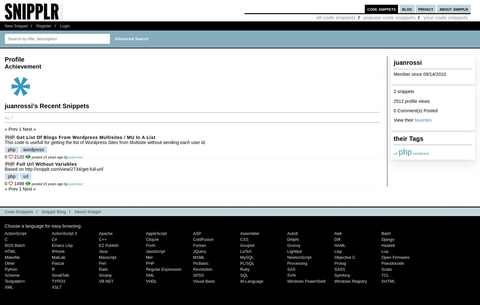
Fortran (199, 245)
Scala (386, 269)
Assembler (249, 233)
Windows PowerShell (306, 281)
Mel (149, 257)
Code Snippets (19, 211)
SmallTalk (60, 275)
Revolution (202, 269)
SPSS (198, 275)
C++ (102, 239)
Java (103, 251)
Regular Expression (163, 269)
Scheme (12, 275)
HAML (340, 245)
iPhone (58, 251)
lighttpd (294, 251)
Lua (384, 251)
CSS (244, 239)
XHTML (388, 281)
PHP (10, 137)
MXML (199, 257)
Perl (102, 263)
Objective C (344, 257)
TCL (385, 275)
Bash (386, 233)
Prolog (340, 263)
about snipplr (454, 9)
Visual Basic (204, 281)
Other (10, 263)
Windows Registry (350, 281)
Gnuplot (247, 245)
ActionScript (15, 233)
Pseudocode (392, 263)
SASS (339, 269)
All (7, 117)
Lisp (338, 251)
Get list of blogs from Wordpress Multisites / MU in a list (86, 137)
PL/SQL (247, 263)
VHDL (151, 281)
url (395, 153)
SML (150, 275)
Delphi (293, 239)
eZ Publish (109, 245)
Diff (337, 239)
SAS (291, 269)
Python (11, 269)
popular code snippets (390, 17)
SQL (244, 275)
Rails (103, 269)
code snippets (381, 9)
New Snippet (16, 26)
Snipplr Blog (54, 211)
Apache (106, 233)
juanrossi (76, 157)
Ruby (245, 269)
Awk (338, 233)
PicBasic (201, 263)
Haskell (388, 245)
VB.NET (106, 281)
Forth (150, 245)
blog (407, 9)
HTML (10, 251)
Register (43, 26)
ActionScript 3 (64, 233)
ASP (197, 233)
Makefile (12, 257)
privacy (425, 9)
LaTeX (246, 251)
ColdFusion (203, 239)
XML (9, 287)
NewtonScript (299, 257)
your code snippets (445, 17)
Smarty (105, 275)
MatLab (58, 257)
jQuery (199, 251)
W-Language (251, 281)
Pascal (58, 263)
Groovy (293, 245)
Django (387, 239)
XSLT (57, 287)
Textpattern (15, 281)
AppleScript (156, 233)
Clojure (152, 239)
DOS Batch (15, 245)
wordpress (421, 153)
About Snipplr (87, 211)
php (405, 151)
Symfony (342, 275)
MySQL (247, 257)
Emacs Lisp (62, 245)
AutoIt (292, 233)
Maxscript (107, 257)
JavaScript (155, 251)
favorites (423, 120)
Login (65, 26)
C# (54, 239)
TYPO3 (58, 281)
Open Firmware (395, 257)
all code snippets (336, 17)
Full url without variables (47, 164)
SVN (291, 275)
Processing (297, 263)
